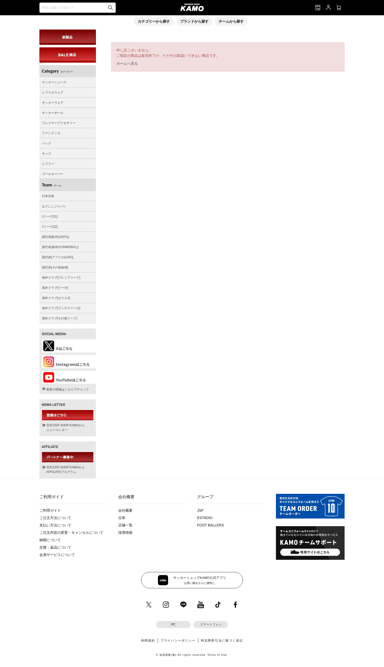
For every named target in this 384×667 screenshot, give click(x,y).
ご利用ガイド (50, 510)
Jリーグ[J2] (49, 226)
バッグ (46, 143)
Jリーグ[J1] (49, 216)
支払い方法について (55, 525)
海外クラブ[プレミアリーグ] (61, 277)
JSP (200, 510)
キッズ (46, 153)
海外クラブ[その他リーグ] (59, 318)
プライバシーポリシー (178, 640)
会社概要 (125, 510)
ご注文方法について (55, 518)
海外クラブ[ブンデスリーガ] (61, 308)
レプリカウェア (52, 92)
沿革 (121, 518)
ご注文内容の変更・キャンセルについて (71, 532)
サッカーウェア (52, 102)
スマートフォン (210, 624)
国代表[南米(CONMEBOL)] (60, 247)
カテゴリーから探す (154, 21)
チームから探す (231, 21)
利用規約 (148, 640)
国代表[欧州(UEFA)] (55, 237)
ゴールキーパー (52, 174)
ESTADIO (204, 518)
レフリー (48, 164)
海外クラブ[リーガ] (55, 288)
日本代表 (48, 196)
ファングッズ (51, 133)
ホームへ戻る (127, 63)
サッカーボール (52, 113)
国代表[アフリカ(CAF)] (57, 257)
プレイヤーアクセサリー (59, 123)
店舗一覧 (125, 525)
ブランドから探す (194, 21)
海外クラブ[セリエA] (56, 298)
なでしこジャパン (54, 206)
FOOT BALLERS (210, 525)
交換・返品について (55, 547)
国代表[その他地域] (55, 267)
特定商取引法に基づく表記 (222, 640)
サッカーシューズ (54, 82)
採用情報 (125, 532)
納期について (50, 540)
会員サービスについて (57, 555)
